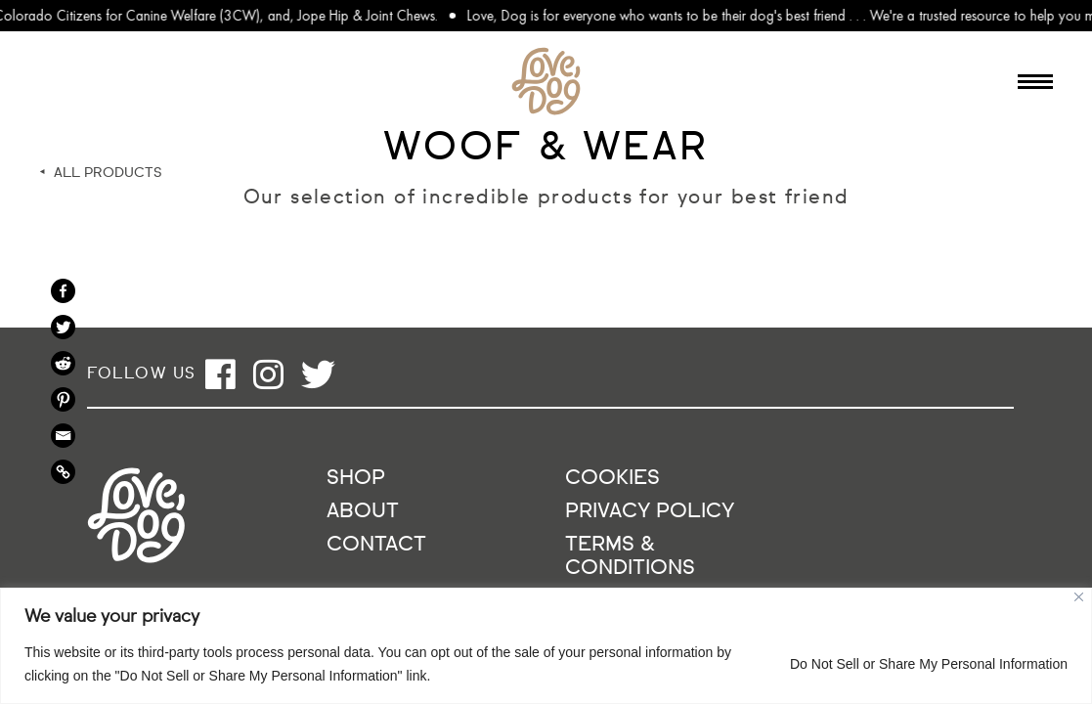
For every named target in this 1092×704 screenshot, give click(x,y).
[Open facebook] (220, 374)
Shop (356, 478)
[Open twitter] (318, 374)
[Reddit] (63, 363)
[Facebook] (63, 291)
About (363, 512)
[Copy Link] (63, 472)
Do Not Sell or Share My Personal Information (929, 664)
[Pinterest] (63, 399)
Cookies (612, 478)
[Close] (1078, 597)
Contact (376, 545)
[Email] (63, 435)
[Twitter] (63, 327)
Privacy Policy (649, 512)
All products (108, 173)
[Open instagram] (268, 374)
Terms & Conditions (630, 557)
